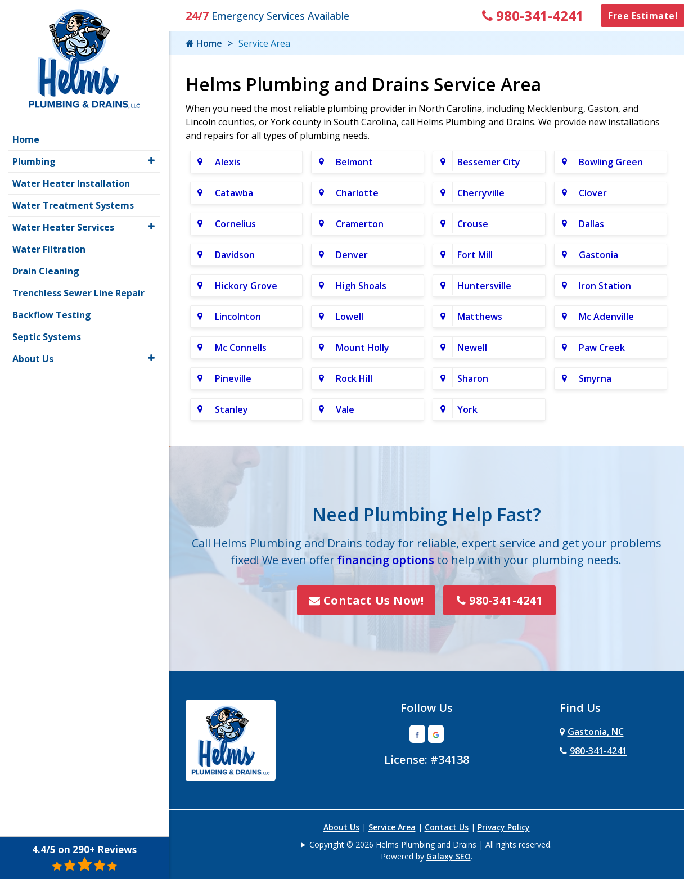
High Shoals (361, 286)
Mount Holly (362, 347)
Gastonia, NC (592, 731)
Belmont (354, 162)
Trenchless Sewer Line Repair (78, 293)
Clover (593, 193)
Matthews (479, 316)
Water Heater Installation (71, 183)
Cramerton (360, 224)
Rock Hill (354, 378)
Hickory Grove (246, 286)
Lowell (349, 316)
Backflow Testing (51, 315)
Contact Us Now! (366, 600)
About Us (341, 827)
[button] (151, 160)
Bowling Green (611, 162)
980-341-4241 (533, 15)
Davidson (235, 255)
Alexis (228, 162)
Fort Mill (475, 255)
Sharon (472, 378)
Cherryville (481, 193)
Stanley (231, 409)
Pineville (233, 378)
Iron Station (605, 286)
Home (204, 43)
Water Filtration (49, 249)
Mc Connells (241, 347)
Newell (472, 347)
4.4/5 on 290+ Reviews (84, 857)
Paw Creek (602, 347)
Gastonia (598, 255)
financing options (386, 559)
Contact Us (447, 827)
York (467, 409)
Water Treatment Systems (73, 205)
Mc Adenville (606, 316)
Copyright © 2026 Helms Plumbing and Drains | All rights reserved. (430, 844)
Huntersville (484, 286)
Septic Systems (46, 337)
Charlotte (357, 193)
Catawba (234, 193)
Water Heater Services (63, 227)
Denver (352, 255)
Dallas (591, 224)
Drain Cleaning (45, 271)
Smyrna (595, 378)
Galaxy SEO (448, 856)
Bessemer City (488, 162)
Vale (345, 409)
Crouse (472, 224)
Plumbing (34, 161)
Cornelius (235, 224)
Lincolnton (238, 316)
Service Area (392, 827)
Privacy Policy (504, 827)
